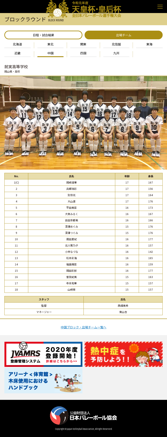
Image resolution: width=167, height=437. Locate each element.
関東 (83, 44)
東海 (149, 44)
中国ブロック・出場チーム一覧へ (83, 327)
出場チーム (123, 35)
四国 (83, 53)
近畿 (17, 53)
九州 (116, 53)
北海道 (17, 44)
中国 (50, 53)
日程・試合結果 (43, 35)
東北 (50, 44)
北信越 (116, 44)
